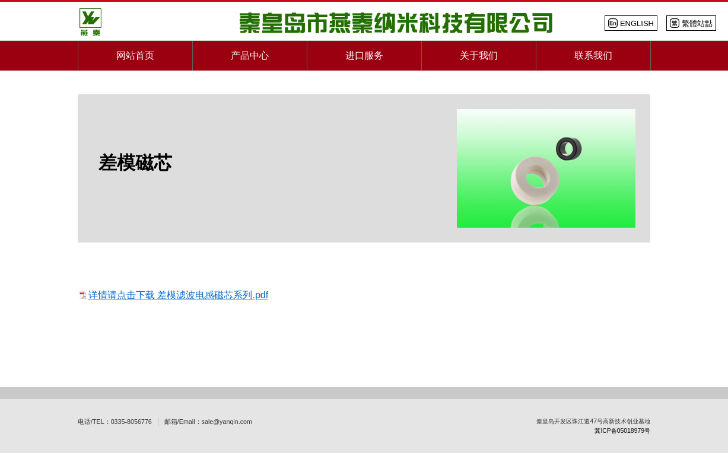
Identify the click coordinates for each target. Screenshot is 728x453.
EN (631, 23)
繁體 (691, 23)
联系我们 (593, 55)
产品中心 (250, 55)
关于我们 (479, 55)
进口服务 (364, 55)
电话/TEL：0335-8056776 (115, 421)
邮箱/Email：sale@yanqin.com (208, 421)
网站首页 (135, 55)
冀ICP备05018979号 (622, 431)
